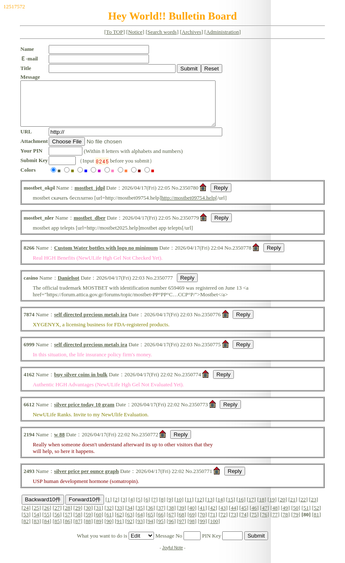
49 (285, 516)
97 (181, 530)
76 (264, 523)
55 (47, 523)
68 (181, 523)
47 (264, 516)
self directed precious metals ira (90, 323)
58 (78, 523)
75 (254, 523)
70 (202, 523)
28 (67, 516)
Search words (161, 32)
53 (26, 523)
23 (313, 508)
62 (119, 523)
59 (88, 523)
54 (36, 523)
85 (57, 530)
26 (47, 516)
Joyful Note (172, 556)
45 (243, 516)
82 (26, 530)
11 (189, 508)
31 (98, 516)
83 (36, 530)
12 (199, 508)
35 (140, 516)
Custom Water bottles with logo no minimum (106, 256)
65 (150, 523)
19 (272, 508)
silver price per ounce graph (86, 480)
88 (88, 530)
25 (36, 516)
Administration (222, 32)
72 (223, 523)
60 (98, 523)
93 (140, 530)
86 (67, 530)
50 (295, 516)
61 (109, 523)
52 (316, 516)
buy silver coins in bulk (80, 383)
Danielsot (68, 286)
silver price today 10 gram (84, 413)
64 (140, 523)
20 (282, 508)
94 (150, 530)
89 (98, 530)
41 (202, 516)
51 (306, 516)
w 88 (59, 443)
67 (171, 523)
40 (192, 516)
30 (88, 516)
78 (285, 523)
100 (214, 530)
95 (161, 530)
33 (119, 516)
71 (213, 523)
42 (213, 516)
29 (78, 516)
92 (129, 530)
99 (202, 530)
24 (26, 516)
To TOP (114, 32)
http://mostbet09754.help (188, 206)
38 (171, 516)
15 (230, 508)
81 (316, 523)
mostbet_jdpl (89, 196)
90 (109, 530)
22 (303, 508)
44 (233, 516)
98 (192, 530)
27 (57, 516)
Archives (191, 32)
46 (254, 516)
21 (292, 508)
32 (109, 516)
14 (220, 508)
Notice (135, 32)
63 (129, 523)
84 (47, 530)
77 (275, 523)
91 (119, 530)
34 (129, 516)
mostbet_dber (90, 226)
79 (295, 523)
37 (161, 516)
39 (181, 516)
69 (192, 523)
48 (275, 516)
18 (261, 508)
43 (223, 516)
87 (78, 530)
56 (57, 523)
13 (210, 508)
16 (240, 508)
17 (251, 508)
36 (150, 516)
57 (67, 523)
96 (171, 530)
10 (178, 508)
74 (243, 523)
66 (161, 523)
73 (233, 523)
